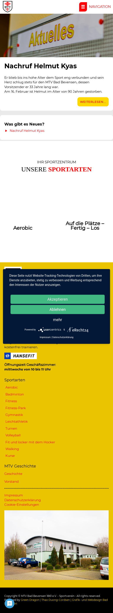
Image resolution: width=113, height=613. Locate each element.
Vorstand (11, 481)
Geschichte (13, 474)
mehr (57, 319)
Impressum (13, 495)
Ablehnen (57, 309)
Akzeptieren (57, 299)
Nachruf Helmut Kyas (41, 66)
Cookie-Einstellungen (21, 504)
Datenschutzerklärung (22, 500)
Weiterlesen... (93, 102)
